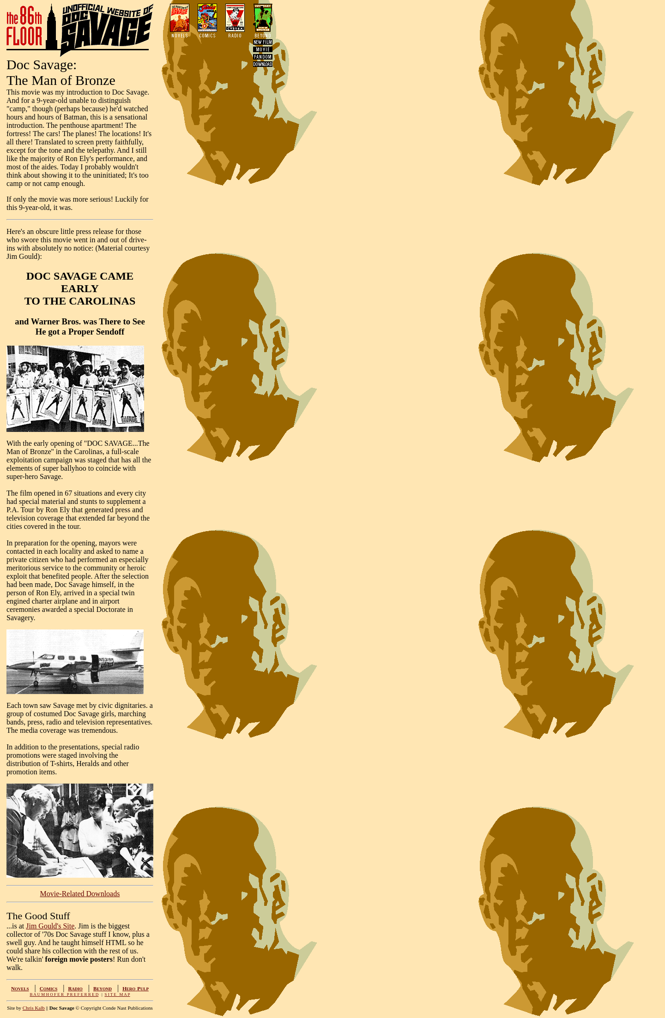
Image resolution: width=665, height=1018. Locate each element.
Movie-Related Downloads (80, 894)
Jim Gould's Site (50, 926)
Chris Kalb (34, 1008)
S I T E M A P (117, 994)
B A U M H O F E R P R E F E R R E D (64, 994)
